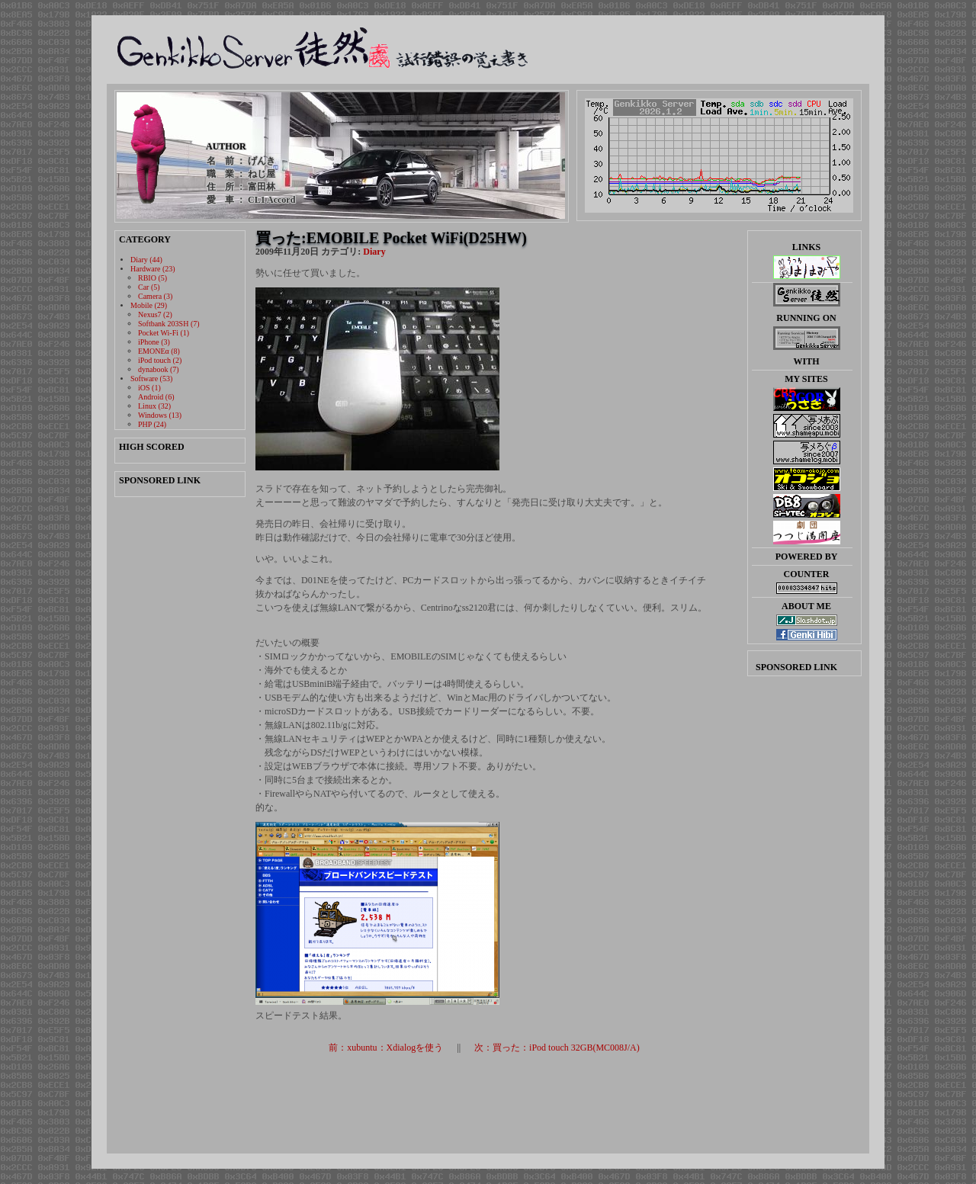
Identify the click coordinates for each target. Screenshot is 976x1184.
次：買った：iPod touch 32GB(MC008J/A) (557, 1047)
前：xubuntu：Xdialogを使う (386, 1047)
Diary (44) (146, 259)
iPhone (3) (154, 342)
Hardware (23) (152, 269)
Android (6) (156, 397)
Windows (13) (159, 415)
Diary (374, 251)
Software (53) (151, 378)
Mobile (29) (148, 305)
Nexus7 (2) (155, 314)
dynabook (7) (158, 369)
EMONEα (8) (159, 351)
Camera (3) (155, 296)
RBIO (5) (152, 278)
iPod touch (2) (159, 360)
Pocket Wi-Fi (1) (163, 333)
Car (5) (149, 287)
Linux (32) (154, 406)
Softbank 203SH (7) (169, 323)
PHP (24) (152, 424)
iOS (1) (149, 387)
